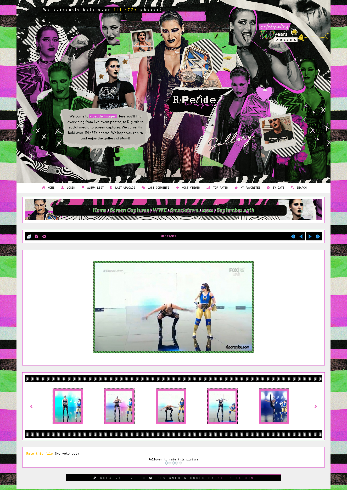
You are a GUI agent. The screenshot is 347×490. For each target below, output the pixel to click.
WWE (160, 209)
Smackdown (184, 209)
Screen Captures (129, 209)
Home (47, 187)
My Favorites (246, 187)
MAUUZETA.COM (235, 478)
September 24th (235, 209)
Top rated (216, 187)
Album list (92, 187)
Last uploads (122, 187)
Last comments (154, 187)
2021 (207, 209)
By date (275, 187)
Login (67, 187)
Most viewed (187, 187)
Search (298, 187)
